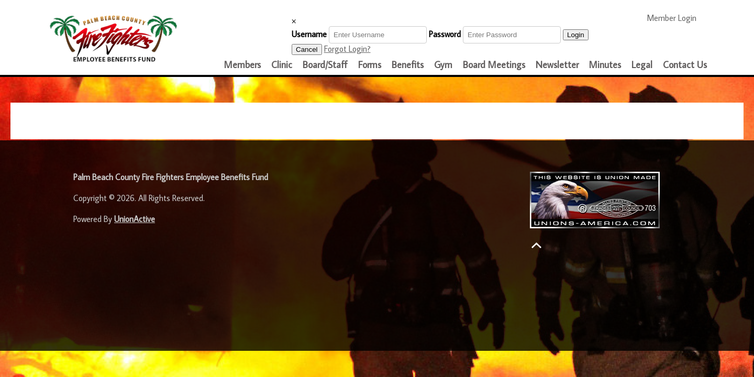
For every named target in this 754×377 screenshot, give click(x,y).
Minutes (605, 65)
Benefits (408, 65)
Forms (369, 65)
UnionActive (134, 219)
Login (575, 35)
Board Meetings (494, 65)
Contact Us (685, 65)
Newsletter (557, 65)
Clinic (281, 65)
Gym (443, 65)
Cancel (307, 49)
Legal (641, 65)
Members (242, 65)
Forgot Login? (347, 48)
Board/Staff (325, 65)
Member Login (676, 17)
